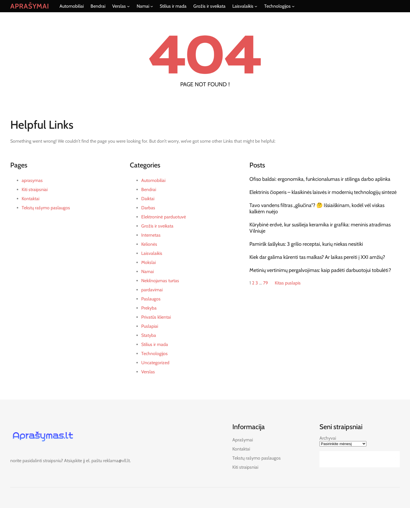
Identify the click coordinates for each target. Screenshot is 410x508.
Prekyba (149, 308)
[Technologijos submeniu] (293, 6)
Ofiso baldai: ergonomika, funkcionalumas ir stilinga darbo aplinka (319, 179)
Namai (147, 271)
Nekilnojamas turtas (160, 280)
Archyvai (327, 438)
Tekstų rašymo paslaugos (46, 207)
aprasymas (32, 180)
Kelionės (149, 244)
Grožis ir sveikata (157, 226)
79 (265, 283)
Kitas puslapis (288, 283)
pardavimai (152, 289)
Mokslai (148, 262)
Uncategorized (155, 362)
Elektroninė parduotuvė (163, 217)
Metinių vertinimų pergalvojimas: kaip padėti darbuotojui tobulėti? (320, 270)
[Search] (394, 459)
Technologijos (154, 353)
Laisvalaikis (151, 253)
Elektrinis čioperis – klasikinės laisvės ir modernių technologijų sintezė (323, 192)
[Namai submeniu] (151, 6)
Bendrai (148, 189)
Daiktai (147, 198)
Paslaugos (151, 299)
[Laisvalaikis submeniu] (256, 6)
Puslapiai (149, 326)
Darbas (148, 207)
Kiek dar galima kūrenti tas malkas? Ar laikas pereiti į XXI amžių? (317, 257)
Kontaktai (30, 198)
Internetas (151, 235)
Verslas (148, 371)
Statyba (148, 335)
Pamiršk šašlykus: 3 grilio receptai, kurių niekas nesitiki (306, 244)
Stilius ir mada (154, 344)
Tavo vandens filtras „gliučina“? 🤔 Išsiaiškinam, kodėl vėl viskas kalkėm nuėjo (316, 208)
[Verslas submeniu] (128, 6)
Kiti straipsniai (35, 189)
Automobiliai (153, 180)
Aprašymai (29, 6)
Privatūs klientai (156, 317)
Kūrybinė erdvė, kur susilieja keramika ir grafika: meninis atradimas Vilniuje (320, 228)
